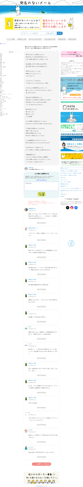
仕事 (1, 69)
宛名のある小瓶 (72, 39)
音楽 (1, 95)
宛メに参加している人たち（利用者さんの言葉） (71, 173)
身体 (1, 86)
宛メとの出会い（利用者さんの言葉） (69, 175)
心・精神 (2, 82)
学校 (1, 61)
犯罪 (1, 106)
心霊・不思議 (3, 101)
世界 (1, 74)
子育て (1, 112)
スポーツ (2, 105)
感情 (1, 81)
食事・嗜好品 (3, 66)
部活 (1, 64)
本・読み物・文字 (4, 96)
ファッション (3, 108)
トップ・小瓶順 (11, 39)
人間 (1, 58)
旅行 (1, 109)
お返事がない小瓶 (22, 39)
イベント (2, 76)
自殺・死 (2, 91)
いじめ (1, 89)
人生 (1, 68)
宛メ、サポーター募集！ (66, 181)
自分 (1, 78)
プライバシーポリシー (41, 180)
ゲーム (1, 111)
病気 (1, 85)
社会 (1, 72)
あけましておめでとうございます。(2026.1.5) (70, 71)
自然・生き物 (3, 75)
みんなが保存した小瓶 (50, 39)
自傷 (1, 84)
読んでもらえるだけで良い (35, 39)
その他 (1, 102)
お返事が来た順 (61, 39)
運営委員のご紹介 (64, 184)
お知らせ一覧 (80, 75)
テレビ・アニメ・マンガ (5, 98)
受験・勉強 (2, 62)
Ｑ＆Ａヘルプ (63, 179)
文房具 (1, 115)
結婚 (1, 55)
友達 (1, 59)
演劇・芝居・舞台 (4, 114)
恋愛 (1, 54)
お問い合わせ (63, 194)
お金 (1, 71)
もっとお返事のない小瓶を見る (41, 464)
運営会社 (62, 196)
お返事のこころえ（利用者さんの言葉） (69, 171)
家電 (1, 104)
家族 (1, 56)
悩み (1, 79)
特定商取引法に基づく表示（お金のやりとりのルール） (72, 191)
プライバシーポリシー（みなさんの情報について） (72, 188)
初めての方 (63, 177)
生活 (1, 65)
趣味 (1, 92)
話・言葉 (2, 99)
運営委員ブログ (64, 186)
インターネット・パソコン (6, 94)
